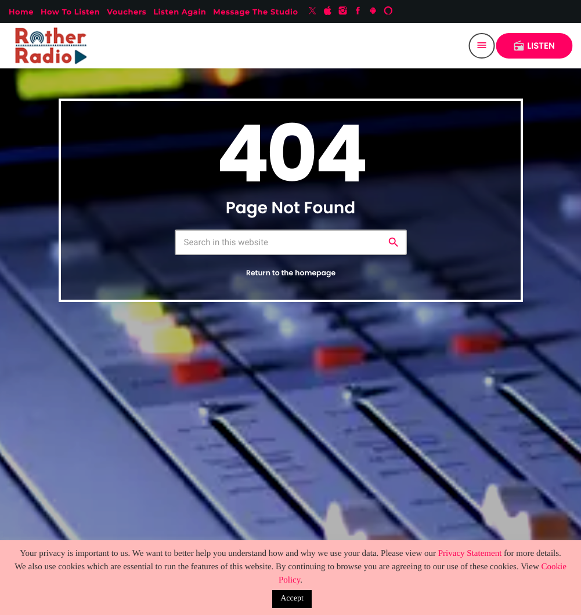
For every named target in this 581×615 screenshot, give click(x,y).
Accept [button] (292, 598)
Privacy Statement (470, 553)
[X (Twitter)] (312, 11)
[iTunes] (328, 11)
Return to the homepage (290, 273)
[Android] (373, 11)
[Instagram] (343, 11)
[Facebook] (358, 11)
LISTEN (534, 46)
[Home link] (53, 46)
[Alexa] (388, 11)
